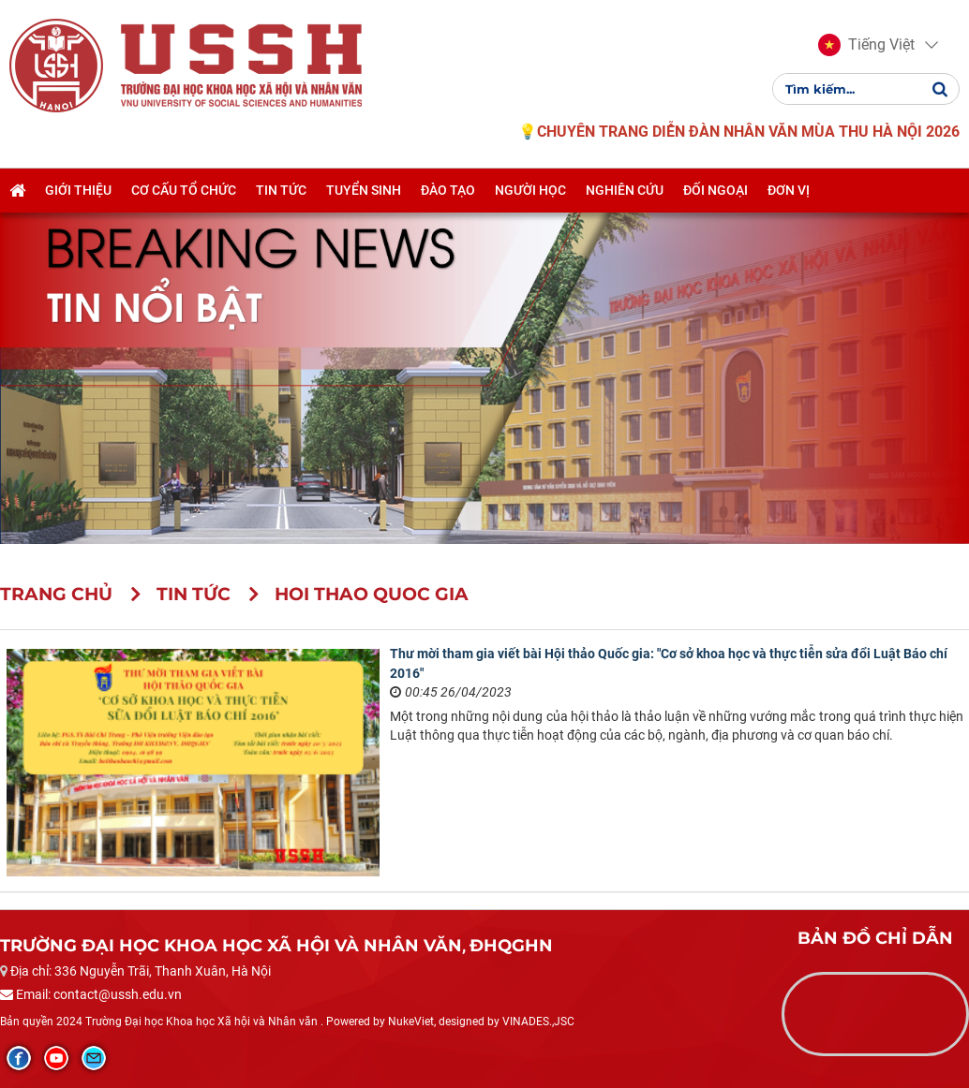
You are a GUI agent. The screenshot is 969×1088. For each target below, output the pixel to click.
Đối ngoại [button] (715, 190)
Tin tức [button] (281, 190)
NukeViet (411, 1021)
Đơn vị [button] (789, 190)
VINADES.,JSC (538, 1021)
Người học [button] (530, 190)
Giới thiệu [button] (78, 190)
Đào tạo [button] (448, 190)
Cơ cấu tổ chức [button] (183, 190)
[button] (866, 45)
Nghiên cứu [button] (624, 190)
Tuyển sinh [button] (363, 190)
